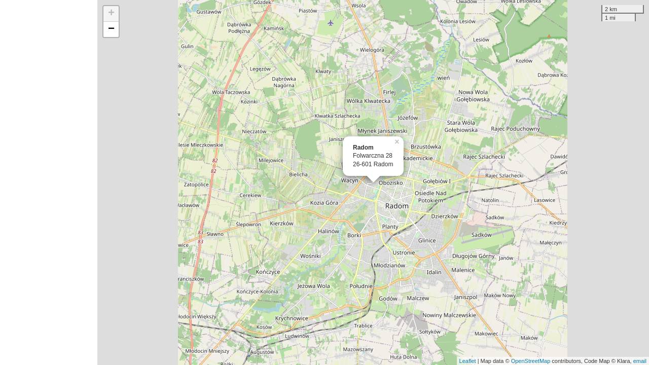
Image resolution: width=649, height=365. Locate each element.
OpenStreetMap (531, 361)
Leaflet (467, 361)
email (639, 361)
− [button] (111, 29)
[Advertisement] (48, 182)
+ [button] (111, 13)
